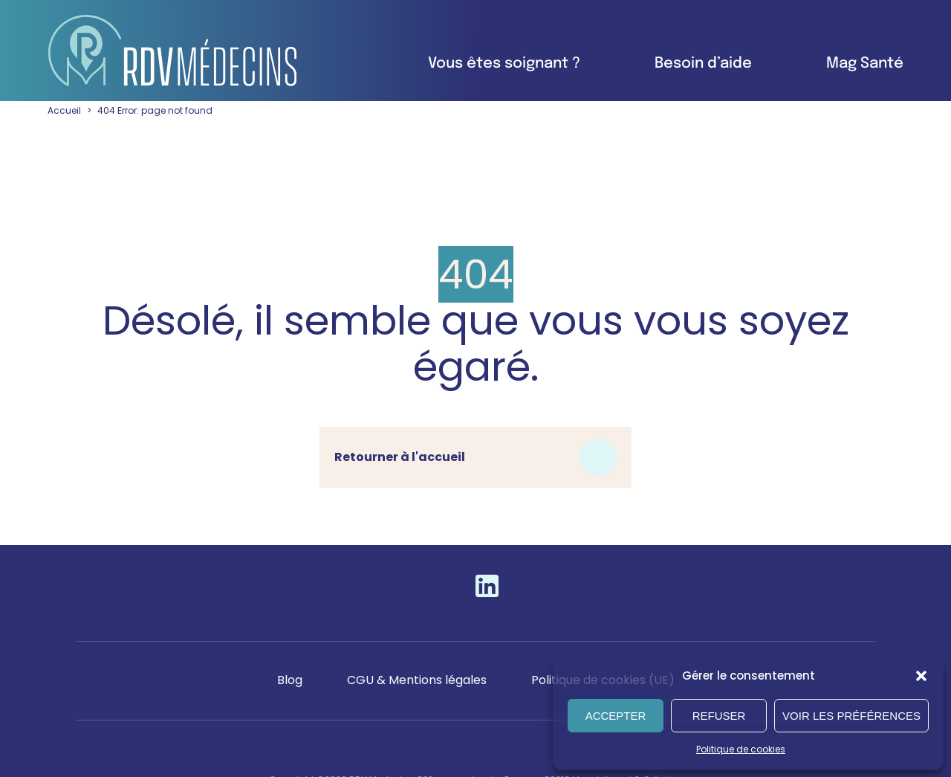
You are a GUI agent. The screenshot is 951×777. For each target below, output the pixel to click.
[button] (921, 675)
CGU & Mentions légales (417, 680)
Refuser (719, 715)
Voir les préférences (851, 715)
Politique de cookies (740, 749)
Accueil (64, 110)
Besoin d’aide (703, 63)
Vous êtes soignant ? (504, 63)
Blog (289, 680)
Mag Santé (864, 63)
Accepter (615, 715)
